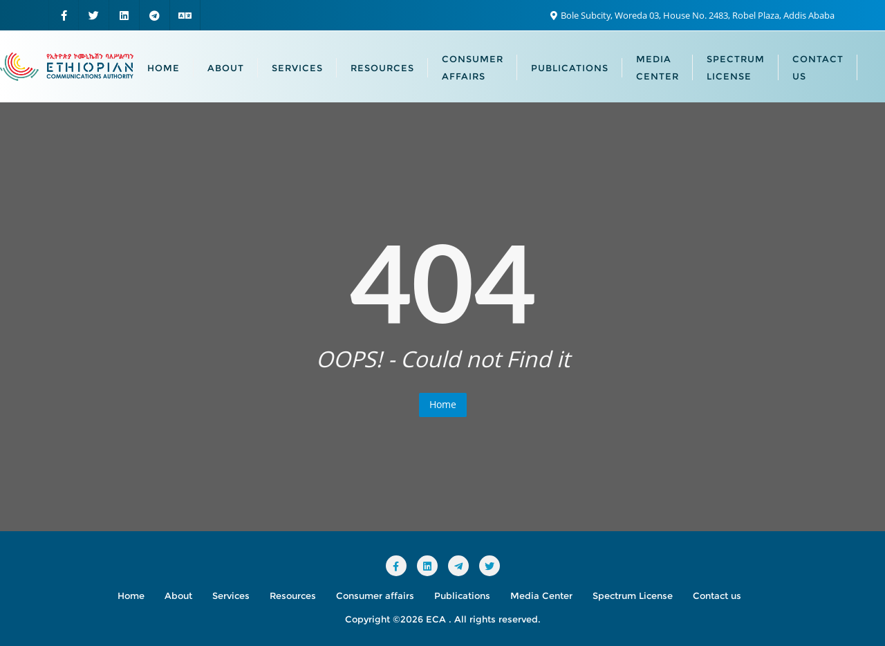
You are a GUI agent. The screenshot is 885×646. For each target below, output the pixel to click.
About (178, 595)
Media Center (541, 595)
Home (442, 404)
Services (231, 595)
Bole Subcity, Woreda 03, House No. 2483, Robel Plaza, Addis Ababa (692, 15)
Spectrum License (633, 595)
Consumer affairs (375, 595)
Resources (293, 595)
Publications (462, 595)
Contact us (717, 595)
